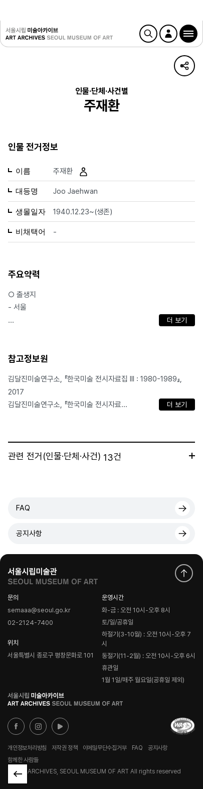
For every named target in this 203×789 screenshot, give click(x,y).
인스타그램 (38, 726)
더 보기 (177, 320)
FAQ (23, 507)
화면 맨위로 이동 (184, 573)
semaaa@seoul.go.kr (39, 610)
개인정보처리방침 (27, 747)
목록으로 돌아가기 (17, 773)
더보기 (192, 456)
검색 (148, 34)
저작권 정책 (65, 747)
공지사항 (29, 533)
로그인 (168, 34)
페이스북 (16, 726)
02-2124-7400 (30, 622)
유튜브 (60, 726)
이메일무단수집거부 (105, 747)
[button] (188, 34)
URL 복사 (184, 65)
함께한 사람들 (23, 759)
